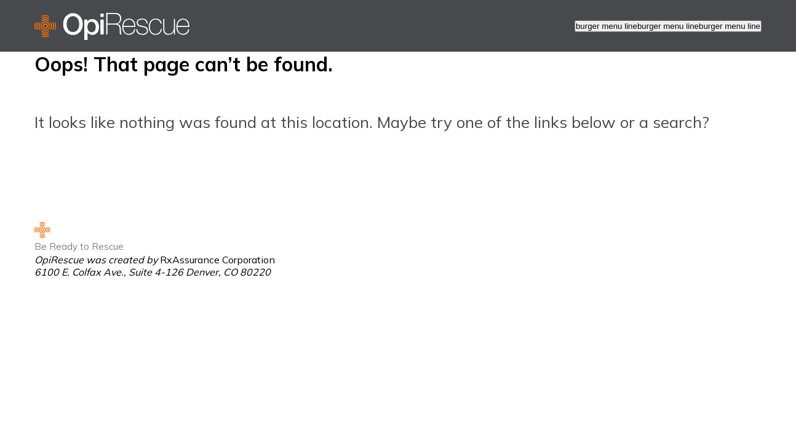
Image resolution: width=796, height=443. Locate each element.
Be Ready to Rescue (79, 246)
